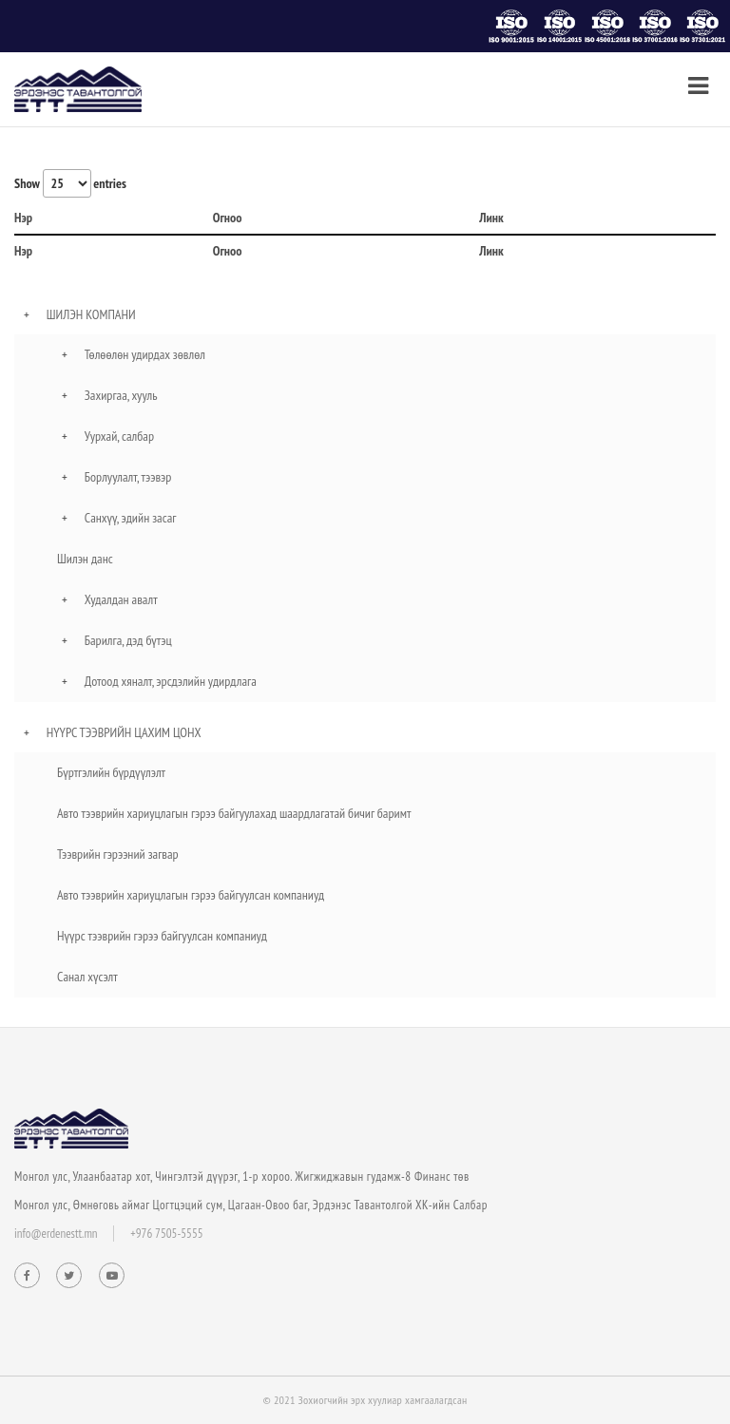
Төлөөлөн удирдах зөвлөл (145, 354)
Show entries (70, 183)
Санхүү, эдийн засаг (131, 517)
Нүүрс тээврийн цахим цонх (124, 732)
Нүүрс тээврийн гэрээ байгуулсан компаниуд (162, 935)
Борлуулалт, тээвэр (128, 476)
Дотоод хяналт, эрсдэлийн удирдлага (171, 681)
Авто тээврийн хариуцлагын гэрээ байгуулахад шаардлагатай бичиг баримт (234, 813)
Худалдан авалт (121, 599)
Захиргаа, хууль (121, 395)
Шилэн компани (91, 314)
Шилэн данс (85, 558)
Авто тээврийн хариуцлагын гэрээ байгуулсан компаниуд (190, 894)
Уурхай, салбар (119, 436)
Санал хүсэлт (87, 976)
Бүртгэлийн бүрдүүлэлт (111, 772)
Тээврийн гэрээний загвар (118, 854)
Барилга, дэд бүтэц (128, 640)
